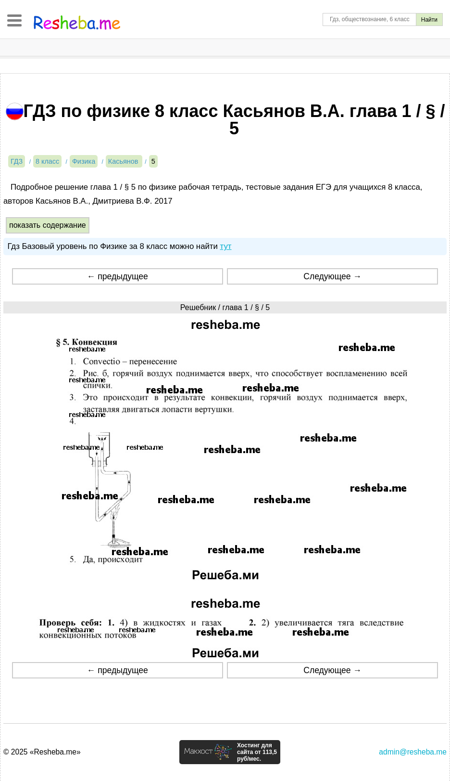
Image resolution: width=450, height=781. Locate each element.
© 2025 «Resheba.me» (42, 752)
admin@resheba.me (413, 752)
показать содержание (47, 225)
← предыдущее (117, 276)
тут (226, 246)
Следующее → (332, 276)
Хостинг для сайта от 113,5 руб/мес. (257, 752)
